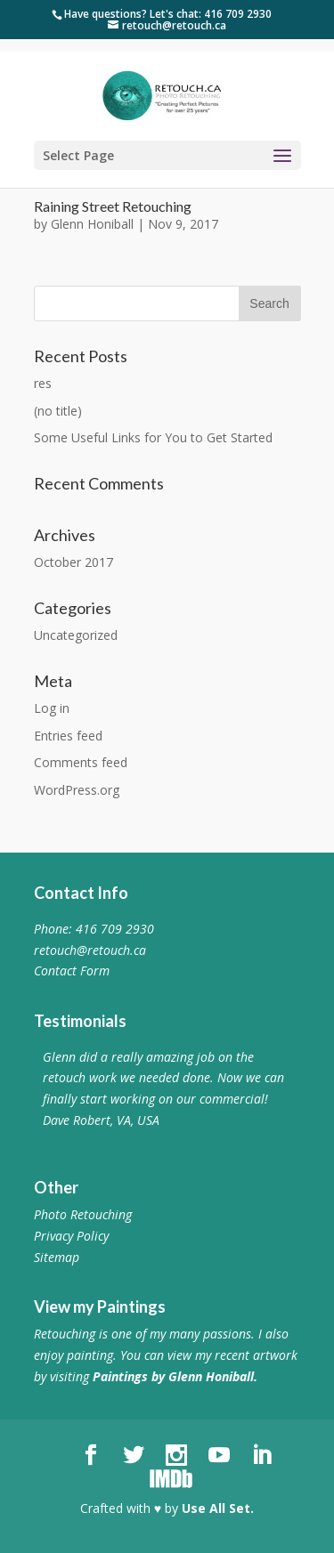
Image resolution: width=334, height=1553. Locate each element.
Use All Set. (218, 1508)
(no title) (58, 410)
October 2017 (73, 562)
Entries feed (68, 735)
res (43, 383)
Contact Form (72, 970)
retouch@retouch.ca (90, 950)
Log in (51, 708)
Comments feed (80, 762)
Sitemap (56, 1257)
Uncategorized (76, 635)
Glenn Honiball (92, 223)
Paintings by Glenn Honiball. (175, 1376)
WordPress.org (76, 789)
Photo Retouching (83, 1214)
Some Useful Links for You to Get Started (153, 437)
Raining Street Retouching (112, 206)
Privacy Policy (71, 1235)
